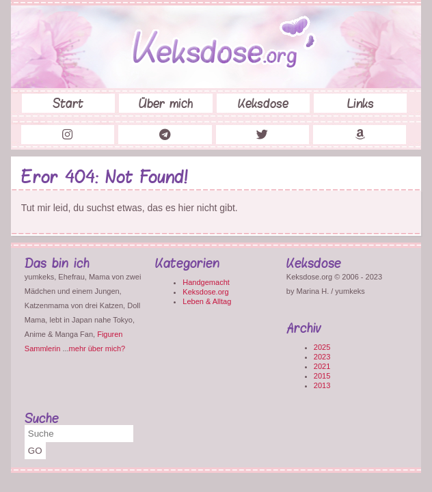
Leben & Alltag (207, 301)
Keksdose (263, 103)
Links (360, 103)
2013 (322, 385)
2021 (322, 366)
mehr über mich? (97, 348)
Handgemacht (206, 282)
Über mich (166, 103)
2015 (322, 376)
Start (68, 103)
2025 (322, 347)
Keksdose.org (205, 292)
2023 (322, 357)
